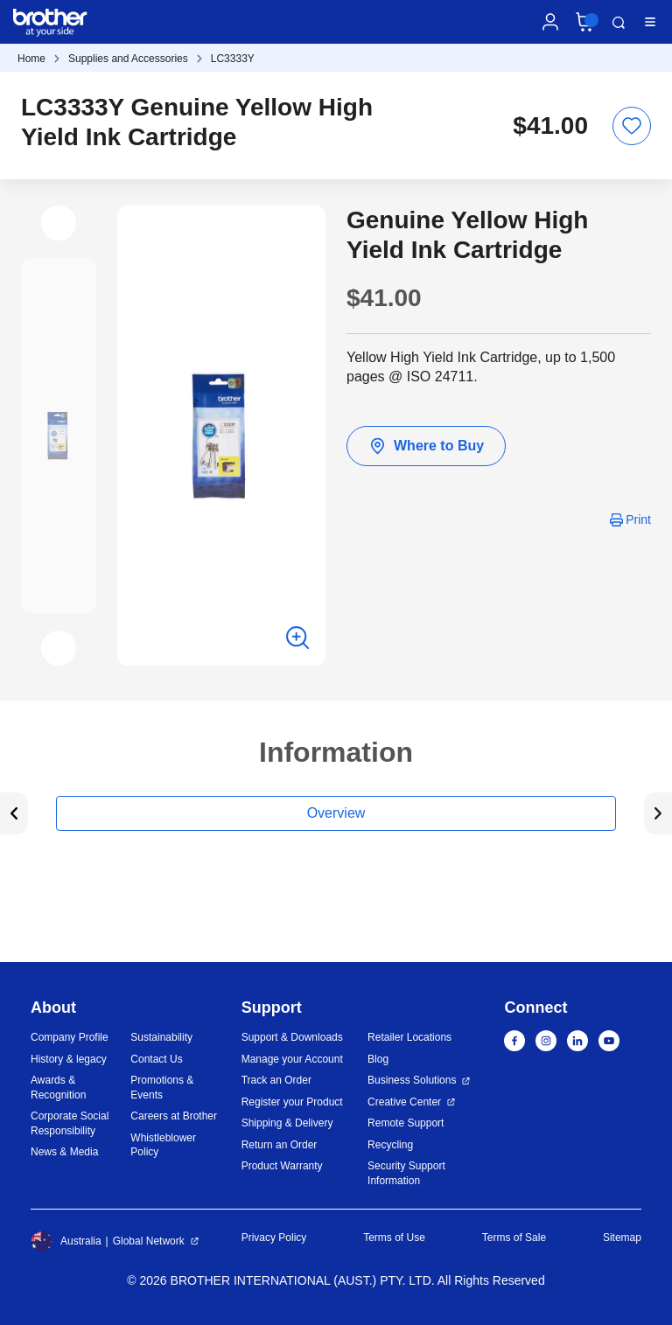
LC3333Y (233, 58)
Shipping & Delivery (287, 1123)
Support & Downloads (292, 1037)
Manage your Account (292, 1059)
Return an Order (280, 1145)
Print (638, 520)
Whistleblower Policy (163, 1145)
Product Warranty (282, 1166)
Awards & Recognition (58, 1087)
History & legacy (69, 1059)
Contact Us (156, 1059)
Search (618, 22)
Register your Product (292, 1102)
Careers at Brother (173, 1116)
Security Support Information (406, 1173)
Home (32, 58)
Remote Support (406, 1123)
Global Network (149, 1241)
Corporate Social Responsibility (69, 1123)
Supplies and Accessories (128, 58)
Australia (66, 1241)
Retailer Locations (410, 1037)
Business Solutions (412, 1080)
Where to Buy (426, 446)
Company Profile (69, 1037)
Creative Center (404, 1102)
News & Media (64, 1152)
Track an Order (277, 1080)
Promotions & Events (161, 1087)
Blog (378, 1059)
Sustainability (161, 1037)
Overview (336, 812)
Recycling (390, 1145)
